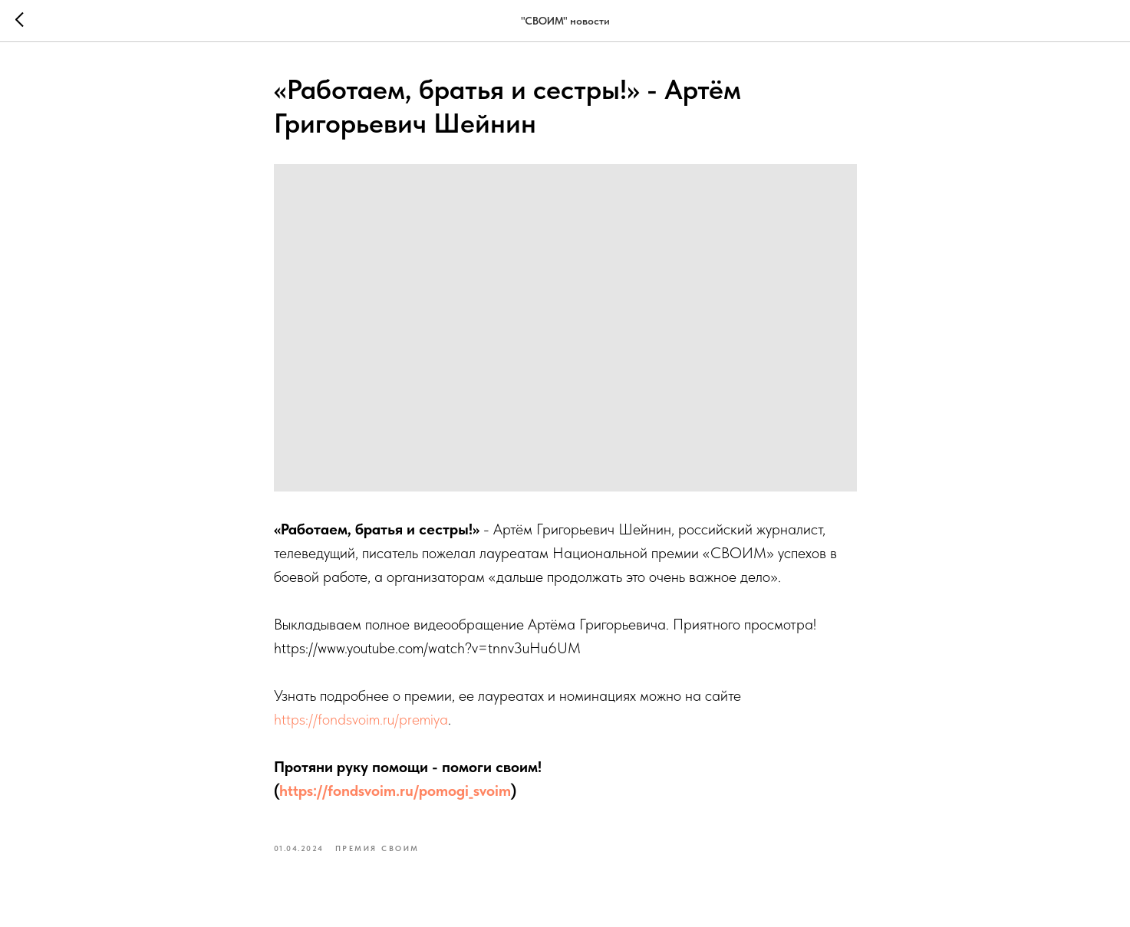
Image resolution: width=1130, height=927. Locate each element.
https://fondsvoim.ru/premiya (361, 719)
